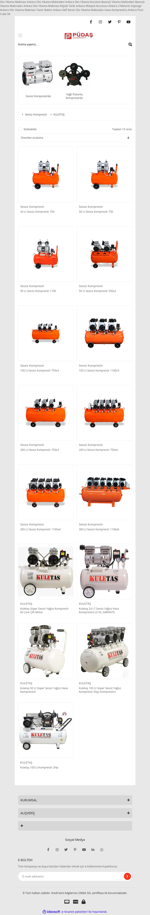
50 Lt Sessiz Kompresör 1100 (38, 291)
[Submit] (127, 876)
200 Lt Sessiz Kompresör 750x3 (39, 450)
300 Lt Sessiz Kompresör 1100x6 (99, 529)
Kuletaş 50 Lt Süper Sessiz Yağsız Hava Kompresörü (44, 690)
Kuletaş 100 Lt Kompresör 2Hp (39, 767)
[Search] (75, 44)
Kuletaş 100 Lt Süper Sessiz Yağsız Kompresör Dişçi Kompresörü (100, 690)
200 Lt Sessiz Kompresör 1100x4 (40, 529)
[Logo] (79, 35)
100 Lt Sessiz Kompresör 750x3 (39, 370)
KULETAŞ (26, 604)
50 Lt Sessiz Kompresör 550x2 (97, 291)
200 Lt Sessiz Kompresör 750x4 (98, 450)
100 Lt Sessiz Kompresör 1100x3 (99, 370)
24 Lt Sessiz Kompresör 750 (37, 212)
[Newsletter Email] (75, 876)
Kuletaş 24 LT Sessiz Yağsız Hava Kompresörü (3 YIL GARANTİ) (99, 610)
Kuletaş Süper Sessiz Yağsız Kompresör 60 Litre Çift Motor (44, 610)
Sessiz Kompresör (32, 207)
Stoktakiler (30, 129)
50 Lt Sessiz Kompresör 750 (96, 212)
